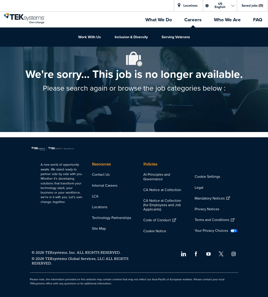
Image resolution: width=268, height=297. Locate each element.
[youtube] (208, 254)
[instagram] (233, 254)
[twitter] (221, 254)
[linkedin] (183, 254)
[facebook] (196, 254)
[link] (24, 18)
